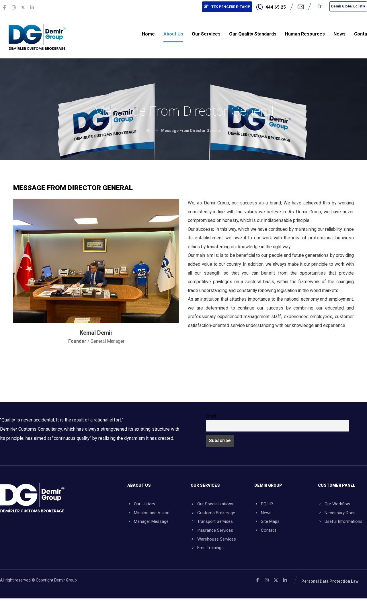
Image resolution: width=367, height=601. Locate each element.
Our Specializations (212, 504)
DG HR (263, 504)
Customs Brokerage (213, 513)
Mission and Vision (148, 513)
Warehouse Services (213, 541)
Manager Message (148, 522)
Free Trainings (207, 550)
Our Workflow (334, 504)
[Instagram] (13, 7)
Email (211, 416)
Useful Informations (340, 522)
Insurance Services (212, 532)
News (263, 513)
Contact (265, 532)
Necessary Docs (337, 513)
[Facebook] (4, 7)
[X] (23, 7)
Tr (319, 6)
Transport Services (212, 522)
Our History (141, 504)
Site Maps (267, 522)
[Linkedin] (32, 7)
